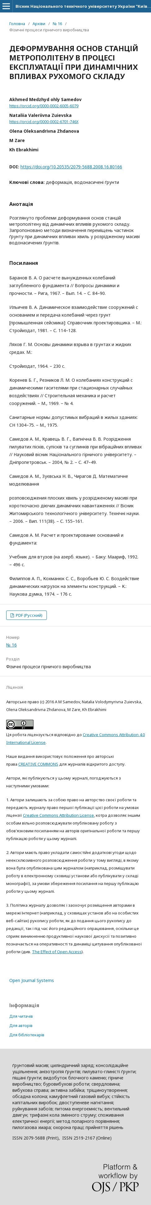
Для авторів (21, 1025)
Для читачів (21, 1016)
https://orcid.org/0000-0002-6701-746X (43, 121)
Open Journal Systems (31, 980)
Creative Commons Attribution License (58, 815)
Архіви (39, 23)
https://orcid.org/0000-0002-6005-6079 (43, 106)
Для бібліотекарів (26, 1035)
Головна (17, 23)
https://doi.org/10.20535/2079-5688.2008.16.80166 (71, 167)
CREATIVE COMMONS (38, 764)
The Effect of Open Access (57, 951)
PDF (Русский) (28, 615)
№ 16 (57, 23)
